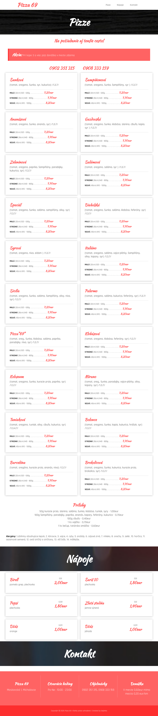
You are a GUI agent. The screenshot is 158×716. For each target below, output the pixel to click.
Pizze (108, 5)
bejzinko (104, 710)
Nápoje (120, 5)
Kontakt (134, 5)
